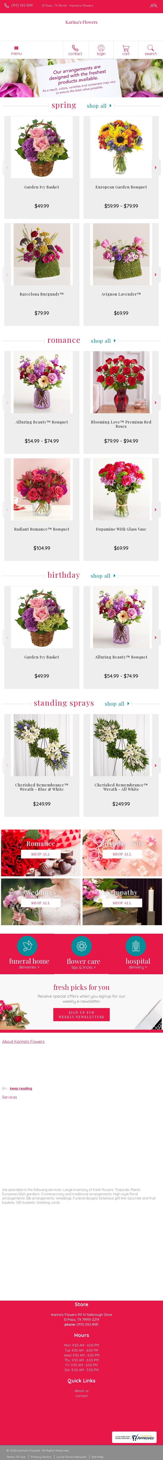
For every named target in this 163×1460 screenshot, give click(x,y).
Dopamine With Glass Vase (121, 529)
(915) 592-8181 (22, 5)
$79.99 (42, 313)
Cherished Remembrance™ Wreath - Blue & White (42, 787)
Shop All (97, 105)
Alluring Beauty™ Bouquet (42, 422)
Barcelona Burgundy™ (42, 294)
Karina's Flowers (81, 22)
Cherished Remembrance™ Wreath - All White (121, 787)
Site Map (97, 1457)
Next (156, 168)
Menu (16, 53)
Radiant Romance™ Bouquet (41, 529)
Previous (6, 168)
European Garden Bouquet (121, 187)
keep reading (21, 1088)
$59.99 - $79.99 (121, 206)
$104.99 (42, 548)
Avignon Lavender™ (121, 294)
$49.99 (42, 206)
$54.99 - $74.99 (42, 441)
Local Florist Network (71, 1457)
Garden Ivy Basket (41, 187)
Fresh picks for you (82, 993)
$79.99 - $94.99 (121, 441)
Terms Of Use (15, 1457)
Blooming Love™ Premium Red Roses (121, 424)
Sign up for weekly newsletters (81, 1014)
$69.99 (121, 313)
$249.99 (42, 804)
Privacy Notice (41, 1457)
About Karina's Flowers (23, 1041)
